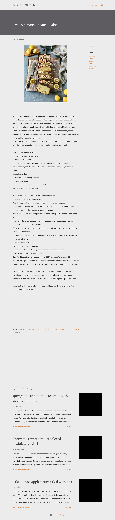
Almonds (91, 58)
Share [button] (91, 46)
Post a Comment (24, 427)
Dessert (91, 61)
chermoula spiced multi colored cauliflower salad (37, 441)
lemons (91, 63)
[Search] (94, 5)
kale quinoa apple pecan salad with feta (42, 481)
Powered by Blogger (57, 515)
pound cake (92, 68)
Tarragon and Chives (25, 5)
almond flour (92, 56)
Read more (68, 427)
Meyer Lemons (93, 66)
